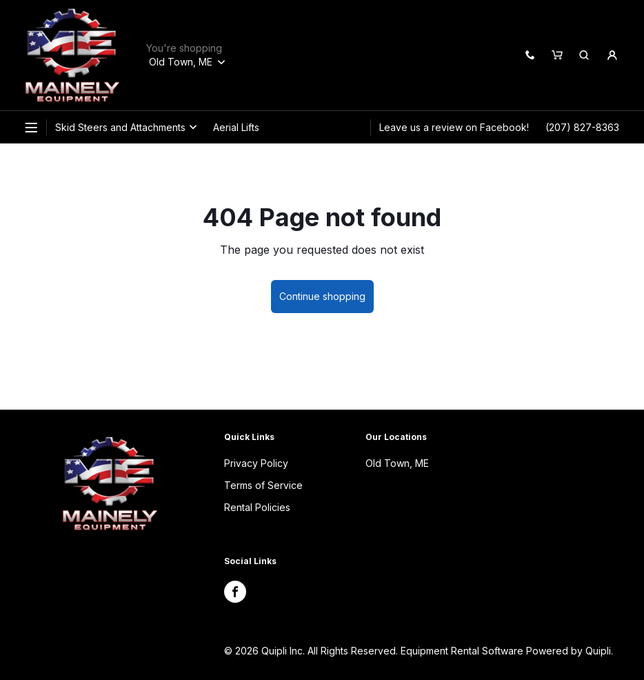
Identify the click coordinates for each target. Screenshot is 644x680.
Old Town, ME (397, 463)
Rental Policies (257, 507)
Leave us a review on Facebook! (454, 127)
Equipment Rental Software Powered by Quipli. (507, 651)
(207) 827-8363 (582, 127)
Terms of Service (263, 485)
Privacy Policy (256, 463)
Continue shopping (322, 296)
